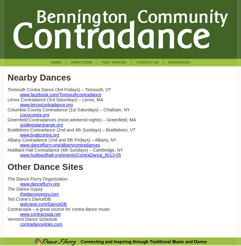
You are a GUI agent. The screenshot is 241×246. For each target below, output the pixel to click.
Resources (179, 62)
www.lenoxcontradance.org (46, 104)
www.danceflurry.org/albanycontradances (60, 145)
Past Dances (114, 62)
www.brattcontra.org (39, 134)
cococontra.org (34, 114)
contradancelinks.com (41, 224)
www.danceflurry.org (40, 184)
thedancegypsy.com (39, 194)
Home (56, 62)
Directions (81, 62)
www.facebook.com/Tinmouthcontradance (60, 94)
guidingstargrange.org (41, 124)
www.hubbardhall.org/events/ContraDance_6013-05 (70, 155)
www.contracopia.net (40, 214)
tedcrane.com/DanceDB (43, 204)
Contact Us (147, 62)
